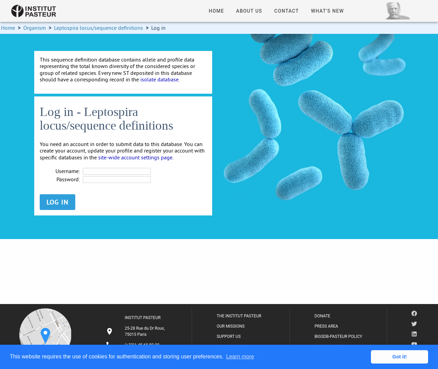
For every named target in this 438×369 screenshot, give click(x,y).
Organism (34, 27)
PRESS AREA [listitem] (326, 326)
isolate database (159, 79)
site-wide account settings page (135, 157)
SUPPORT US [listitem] (229, 336)
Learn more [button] (240, 356)
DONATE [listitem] (322, 316)
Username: (67, 171)
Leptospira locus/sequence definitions (98, 27)
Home (8, 27)
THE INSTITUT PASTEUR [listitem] (239, 316)
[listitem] (136, 331)
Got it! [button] (399, 356)
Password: (68, 179)
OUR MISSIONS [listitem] (231, 326)
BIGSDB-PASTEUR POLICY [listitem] (338, 336)
